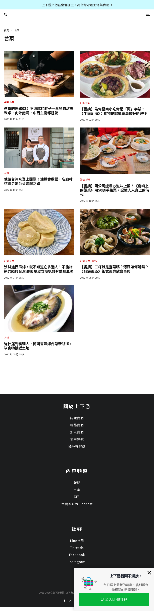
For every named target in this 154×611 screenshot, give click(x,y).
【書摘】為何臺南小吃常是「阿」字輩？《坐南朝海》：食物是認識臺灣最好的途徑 (113, 111)
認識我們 (77, 417)
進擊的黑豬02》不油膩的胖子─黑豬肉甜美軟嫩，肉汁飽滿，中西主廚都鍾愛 (38, 110)
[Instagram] (70, 601)
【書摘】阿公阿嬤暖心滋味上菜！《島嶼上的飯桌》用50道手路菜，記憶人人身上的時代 (114, 190)
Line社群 (77, 540)
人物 (6, 172)
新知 (94, 260)
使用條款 (77, 439)
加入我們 (77, 431)
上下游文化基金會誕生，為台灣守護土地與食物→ (77, 4)
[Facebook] (64, 601)
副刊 (77, 496)
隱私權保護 (76, 446)
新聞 (77, 482)
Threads (77, 547)
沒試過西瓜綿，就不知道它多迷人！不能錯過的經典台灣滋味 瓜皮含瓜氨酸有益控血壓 (38, 269)
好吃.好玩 (85, 102)
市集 (77, 489)
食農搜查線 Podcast (77, 503)
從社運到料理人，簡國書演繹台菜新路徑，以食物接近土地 (38, 346)
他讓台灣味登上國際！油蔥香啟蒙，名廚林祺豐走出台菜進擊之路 (38, 181)
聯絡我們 (77, 424)
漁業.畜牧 (9, 102)
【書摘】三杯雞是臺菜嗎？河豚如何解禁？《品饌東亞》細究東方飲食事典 (114, 269)
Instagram (77, 561)
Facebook (77, 554)
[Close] (149, 572)
